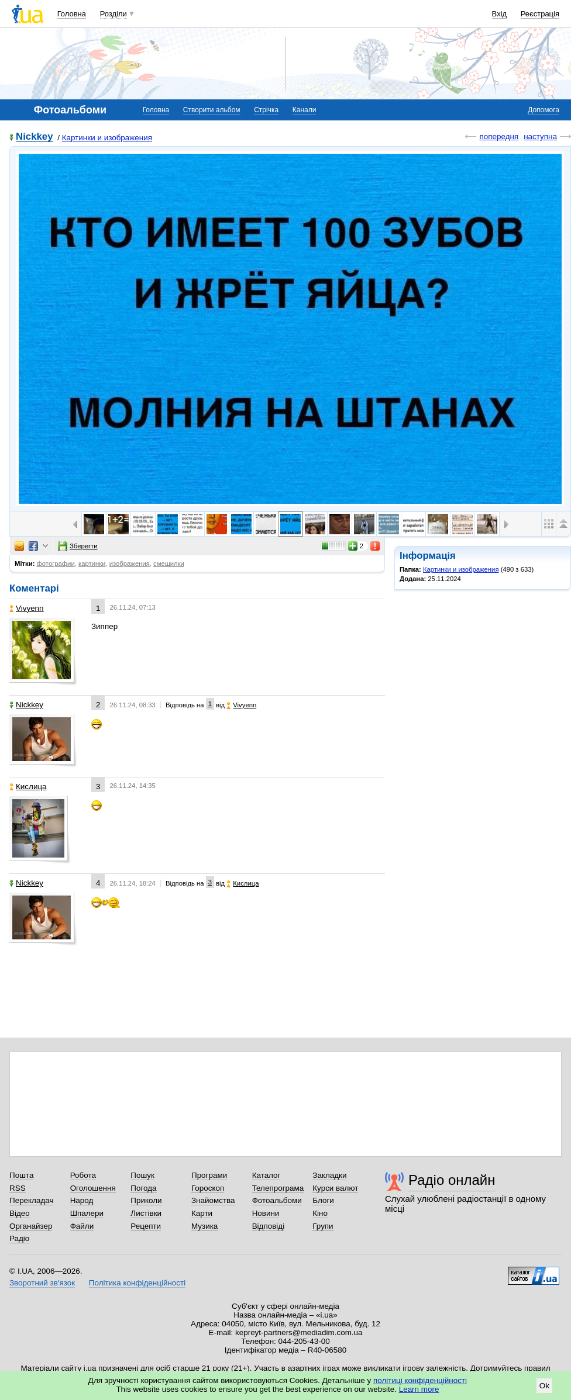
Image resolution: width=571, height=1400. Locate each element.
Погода (143, 1188)
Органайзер (30, 1226)
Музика (204, 1226)
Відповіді (268, 1226)
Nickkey (34, 137)
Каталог (266, 1175)
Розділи (113, 13)
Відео (19, 1213)
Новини (266, 1213)
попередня (498, 136)
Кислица (28, 786)
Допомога (543, 110)
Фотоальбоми (277, 1200)
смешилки (168, 563)
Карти (201, 1213)
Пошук (142, 1175)
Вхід (499, 13)
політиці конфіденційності (420, 1380)
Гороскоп (207, 1188)
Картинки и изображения (107, 137)
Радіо (19, 1238)
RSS (17, 1188)
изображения (129, 563)
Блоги (323, 1200)
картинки (91, 563)
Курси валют (335, 1188)
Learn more (419, 1389)
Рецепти (145, 1226)
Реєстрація (540, 13)
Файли (82, 1226)
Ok (544, 1385)
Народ (82, 1200)
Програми (209, 1175)
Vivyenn (26, 608)
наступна (540, 136)
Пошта (21, 1175)
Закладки (329, 1175)
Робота (83, 1175)
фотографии (56, 563)
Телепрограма (278, 1188)
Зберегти (78, 546)
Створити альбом (211, 110)
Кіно (320, 1213)
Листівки (145, 1213)
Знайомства (213, 1200)
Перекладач (31, 1200)
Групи (322, 1226)
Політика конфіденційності (137, 1282)
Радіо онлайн (452, 1180)
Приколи (145, 1200)
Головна (71, 13)
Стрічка (266, 110)
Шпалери (87, 1213)
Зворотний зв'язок (42, 1282)
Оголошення (93, 1188)
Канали (305, 110)
